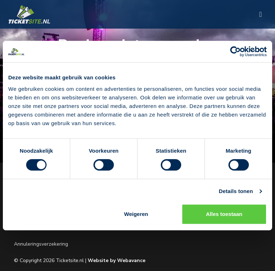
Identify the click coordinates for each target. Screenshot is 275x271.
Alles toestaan (224, 214)
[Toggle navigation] (260, 14)
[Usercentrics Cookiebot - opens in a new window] (235, 51)
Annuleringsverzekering (51, 243)
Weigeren (136, 214)
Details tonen (236, 191)
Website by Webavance (116, 260)
